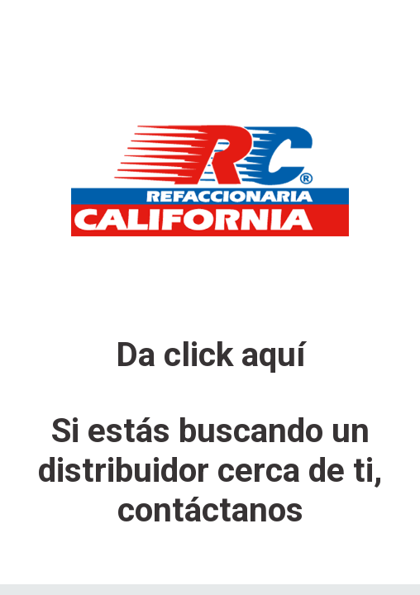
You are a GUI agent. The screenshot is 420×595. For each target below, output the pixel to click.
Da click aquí (210, 354)
